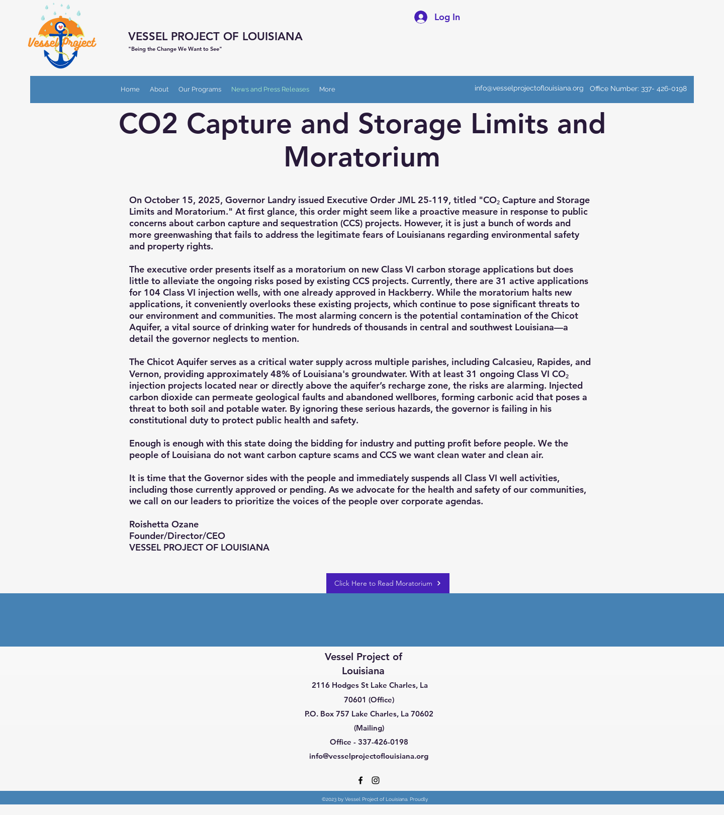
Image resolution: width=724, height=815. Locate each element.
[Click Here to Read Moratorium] (387, 583)
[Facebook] (360, 780)
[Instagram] (376, 780)
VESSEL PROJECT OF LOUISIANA (215, 36)
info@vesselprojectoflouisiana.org (529, 88)
